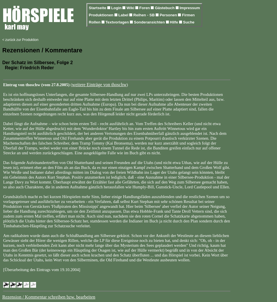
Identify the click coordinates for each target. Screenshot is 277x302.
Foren (145, 8)
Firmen (188, 15)
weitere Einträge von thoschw (99, 84)
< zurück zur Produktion (20, 40)
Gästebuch (165, 8)
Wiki (130, 8)
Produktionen (101, 15)
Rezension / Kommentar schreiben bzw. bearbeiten (48, 297)
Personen (169, 15)
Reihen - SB (144, 15)
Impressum (189, 8)
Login (116, 8)
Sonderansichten (150, 22)
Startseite (98, 8)
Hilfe (174, 22)
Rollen (95, 22)
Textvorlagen (117, 22)
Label (124, 15)
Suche (189, 22)
